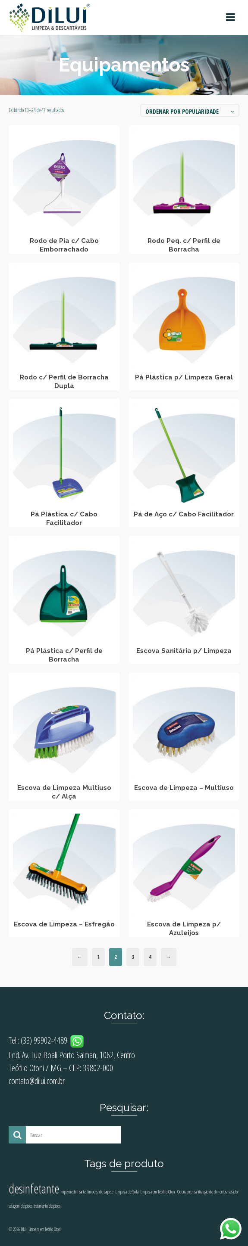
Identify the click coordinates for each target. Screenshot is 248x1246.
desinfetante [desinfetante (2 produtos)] (34, 1188)
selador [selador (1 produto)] (234, 1192)
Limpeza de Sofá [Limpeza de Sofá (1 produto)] (126, 1192)
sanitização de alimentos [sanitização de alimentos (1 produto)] (210, 1192)
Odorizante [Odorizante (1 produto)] (184, 1192)
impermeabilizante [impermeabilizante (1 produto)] (73, 1192)
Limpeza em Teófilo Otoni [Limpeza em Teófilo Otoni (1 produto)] (158, 1192)
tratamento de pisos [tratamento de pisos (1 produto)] (47, 1206)
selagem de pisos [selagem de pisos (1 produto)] (20, 1206)
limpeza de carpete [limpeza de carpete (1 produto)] (100, 1192)
